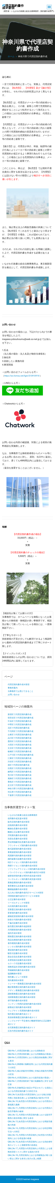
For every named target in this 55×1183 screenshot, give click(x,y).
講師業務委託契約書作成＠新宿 (21, 994)
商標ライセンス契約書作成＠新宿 (22, 866)
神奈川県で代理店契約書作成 (20, 788)
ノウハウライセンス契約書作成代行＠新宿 (26, 872)
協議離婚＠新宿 (15, 973)
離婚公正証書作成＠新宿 (18, 832)
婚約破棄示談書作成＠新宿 (19, 859)
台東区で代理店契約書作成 (19, 734)
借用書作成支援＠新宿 (17, 818)
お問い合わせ (14, 694)
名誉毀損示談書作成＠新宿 (19, 960)
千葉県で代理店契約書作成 (19, 795)
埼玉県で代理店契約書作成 (19, 792)
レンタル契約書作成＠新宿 (19, 946)
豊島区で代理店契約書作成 (19, 782)
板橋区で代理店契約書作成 (19, 751)
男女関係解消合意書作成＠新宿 (21, 842)
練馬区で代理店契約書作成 (19, 772)
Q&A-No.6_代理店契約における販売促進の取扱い (29, 1078)
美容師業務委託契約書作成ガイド (22, 1017)
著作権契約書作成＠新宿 (18, 943)
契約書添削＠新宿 (15, 980)
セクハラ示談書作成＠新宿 (19, 963)
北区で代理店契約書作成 (18, 728)
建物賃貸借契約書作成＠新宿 (20, 916)
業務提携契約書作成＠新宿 (19, 882)
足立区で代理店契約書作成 (19, 785)
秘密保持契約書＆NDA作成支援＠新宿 (24, 876)
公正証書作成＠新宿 (16, 899)
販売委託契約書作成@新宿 (19, 926)
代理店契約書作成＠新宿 (18, 684)
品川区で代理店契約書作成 (19, 738)
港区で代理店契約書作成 (18, 765)
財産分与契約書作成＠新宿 (19, 919)
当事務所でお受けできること (20, 691)
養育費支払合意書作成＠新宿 (20, 886)
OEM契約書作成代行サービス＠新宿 (24, 896)
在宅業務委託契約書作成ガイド (21, 1027)
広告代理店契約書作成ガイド (20, 1031)
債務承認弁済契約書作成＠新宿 (21, 967)
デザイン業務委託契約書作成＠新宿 (23, 990)
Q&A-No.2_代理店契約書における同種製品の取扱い (30, 1054)
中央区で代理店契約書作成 (19, 721)
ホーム (11, 56)
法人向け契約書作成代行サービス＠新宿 (25, 892)
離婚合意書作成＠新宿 (17, 828)
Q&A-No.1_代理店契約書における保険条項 (26, 1051)
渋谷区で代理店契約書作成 (19, 761)
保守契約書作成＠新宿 (17, 1000)
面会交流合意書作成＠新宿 (19, 957)
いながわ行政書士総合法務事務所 (22, 815)
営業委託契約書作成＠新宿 (19, 909)
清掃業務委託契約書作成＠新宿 (21, 997)
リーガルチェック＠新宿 (18, 903)
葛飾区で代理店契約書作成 (19, 778)
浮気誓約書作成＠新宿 (17, 835)
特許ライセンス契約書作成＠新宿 (22, 862)
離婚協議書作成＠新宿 (17, 889)
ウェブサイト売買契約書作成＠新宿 (23, 1011)
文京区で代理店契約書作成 (19, 748)
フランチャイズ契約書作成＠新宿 (22, 845)
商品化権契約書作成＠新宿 (19, 940)
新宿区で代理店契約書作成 (19, 714)
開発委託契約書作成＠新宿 (19, 936)
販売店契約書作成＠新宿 (18, 822)
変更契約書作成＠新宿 (17, 913)
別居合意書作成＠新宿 (17, 839)
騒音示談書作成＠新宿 (17, 953)
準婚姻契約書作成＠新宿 (18, 970)
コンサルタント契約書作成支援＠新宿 (24, 879)
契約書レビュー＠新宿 (17, 977)
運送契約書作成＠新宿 (17, 950)
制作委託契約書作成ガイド (19, 1014)
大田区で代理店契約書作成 (19, 745)
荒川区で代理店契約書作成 (19, 775)
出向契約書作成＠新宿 (17, 906)
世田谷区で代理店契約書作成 (20, 718)
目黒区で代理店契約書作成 (19, 768)
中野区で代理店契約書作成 (19, 724)
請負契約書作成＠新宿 (17, 825)
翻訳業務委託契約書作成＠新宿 (21, 987)
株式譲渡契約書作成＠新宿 (19, 849)
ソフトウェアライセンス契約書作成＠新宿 (26, 869)
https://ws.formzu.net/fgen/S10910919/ (22, 376)
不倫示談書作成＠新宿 (17, 923)
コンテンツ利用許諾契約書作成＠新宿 (24, 1004)
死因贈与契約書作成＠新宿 (19, 855)
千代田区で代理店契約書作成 (20, 731)
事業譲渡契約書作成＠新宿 (19, 852)
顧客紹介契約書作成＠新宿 (19, 1007)
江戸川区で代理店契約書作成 (20, 755)
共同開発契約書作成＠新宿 (19, 930)
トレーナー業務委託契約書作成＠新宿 (24, 984)
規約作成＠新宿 (15, 933)
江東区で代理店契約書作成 (19, 758)
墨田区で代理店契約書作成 (19, 741)
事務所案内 (13, 688)
